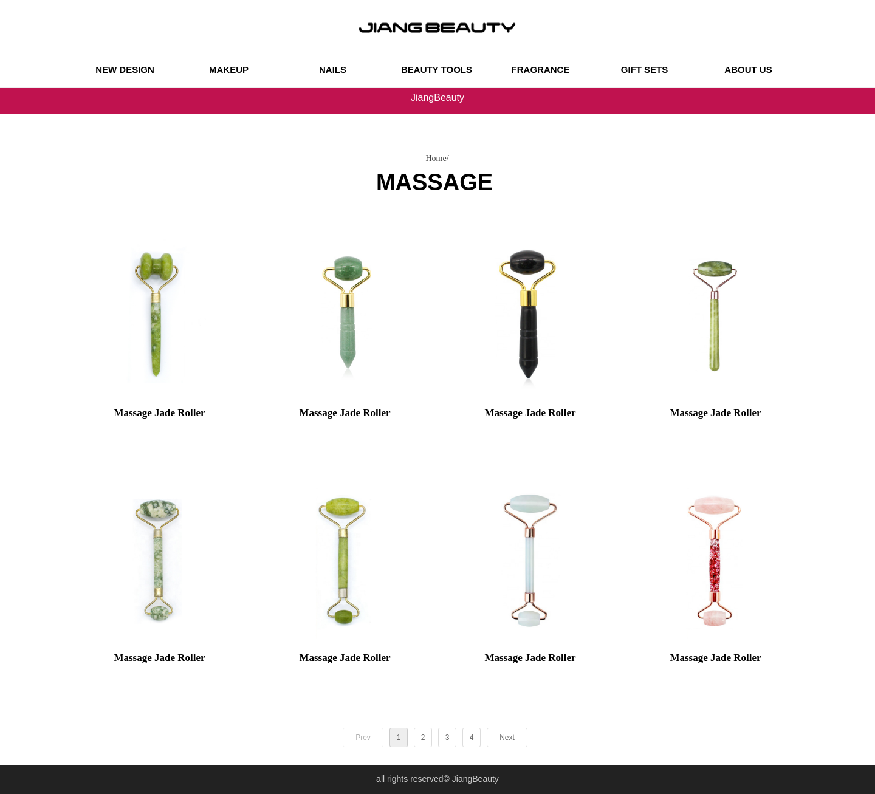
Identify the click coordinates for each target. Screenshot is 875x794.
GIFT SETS (644, 69)
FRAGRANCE (541, 69)
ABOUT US (748, 69)
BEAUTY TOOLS (436, 69)
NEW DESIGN (124, 69)
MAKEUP (229, 69)
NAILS (332, 69)
